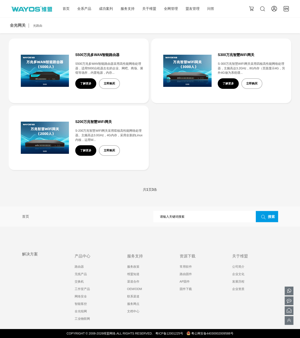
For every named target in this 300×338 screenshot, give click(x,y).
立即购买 (109, 83)
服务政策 (133, 273)
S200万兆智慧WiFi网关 (93, 122)
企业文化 (238, 281)
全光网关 (18, 25)
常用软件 (186, 273)
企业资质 (238, 296)
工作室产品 (82, 296)
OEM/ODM (134, 296)
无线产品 (81, 281)
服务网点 (133, 310)
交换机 (79, 288)
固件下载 (186, 296)
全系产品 (84, 9)
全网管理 (171, 9)
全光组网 (81, 318)
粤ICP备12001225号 (169, 333)
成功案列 (106, 9)
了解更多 (85, 83)
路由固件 (186, 281)
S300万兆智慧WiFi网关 (236, 55)
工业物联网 (82, 325)
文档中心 (133, 318)
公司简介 (238, 273)
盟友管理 (193, 9)
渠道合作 (133, 288)
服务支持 (128, 9)
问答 (210, 9)
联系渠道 (133, 303)
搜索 (267, 217)
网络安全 (81, 303)
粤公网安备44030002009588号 (210, 333)
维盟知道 (133, 281)
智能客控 (81, 310)
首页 (66, 9)
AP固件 (185, 288)
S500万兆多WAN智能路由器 (97, 55)
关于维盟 (149, 9)
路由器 (79, 273)
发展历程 (238, 288)
